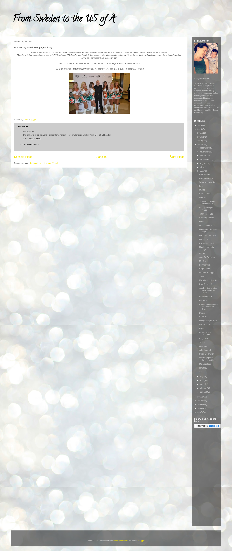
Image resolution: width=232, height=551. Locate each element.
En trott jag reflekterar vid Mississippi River (208, 306)
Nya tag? (203, 368)
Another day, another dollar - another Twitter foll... (208, 290)
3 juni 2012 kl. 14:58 (32, 139)
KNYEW (202, 317)
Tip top (202, 342)
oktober (203, 155)
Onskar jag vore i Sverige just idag (207, 359)
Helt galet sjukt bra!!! (208, 321)
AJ (200, 372)
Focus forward (205, 297)
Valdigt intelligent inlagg (206, 208)
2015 (199, 133)
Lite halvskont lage (207, 235)
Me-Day (202, 261)
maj (202, 376)
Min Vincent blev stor (208, 280)
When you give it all (207, 182)
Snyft (201, 276)
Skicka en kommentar (29, 144)
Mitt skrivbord (205, 324)
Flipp (201, 328)
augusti (203, 163)
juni (201, 171)
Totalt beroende (206, 214)
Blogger (141, 541)
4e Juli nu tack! (205, 225)
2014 (199, 137)
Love (201, 186)
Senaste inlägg (23, 156)
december (204, 148)
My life (202, 190)
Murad (202, 253)
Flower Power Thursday (205, 333)
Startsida (101, 156)
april (202, 380)
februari (203, 388)
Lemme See (204, 265)
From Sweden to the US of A (64, 19)
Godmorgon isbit (206, 218)
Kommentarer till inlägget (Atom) (43, 163)
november (204, 152)
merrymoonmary (120, 541)
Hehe (201, 221)
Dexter (202, 313)
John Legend (205, 350)
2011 (199, 397)
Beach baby (204, 174)
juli (201, 167)
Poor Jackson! (205, 284)
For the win (204, 300)
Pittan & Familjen (206, 354)
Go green (203, 346)
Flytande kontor (206, 178)
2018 (199, 125)
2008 (199, 408)
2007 (199, 412)
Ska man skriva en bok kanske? (207, 202)
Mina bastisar (205, 364)
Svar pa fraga (205, 193)
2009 (199, 404)
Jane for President (207, 257)
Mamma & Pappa (206, 272)
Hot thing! (203, 239)
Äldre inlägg (177, 156)
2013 (199, 141)
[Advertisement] (206, 477)
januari (203, 392)
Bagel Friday (204, 269)
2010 (199, 400)
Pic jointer (203, 338)
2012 (199, 144)
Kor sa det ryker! (206, 243)
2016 (199, 129)
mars (202, 384)
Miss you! (203, 197)
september (205, 159)
